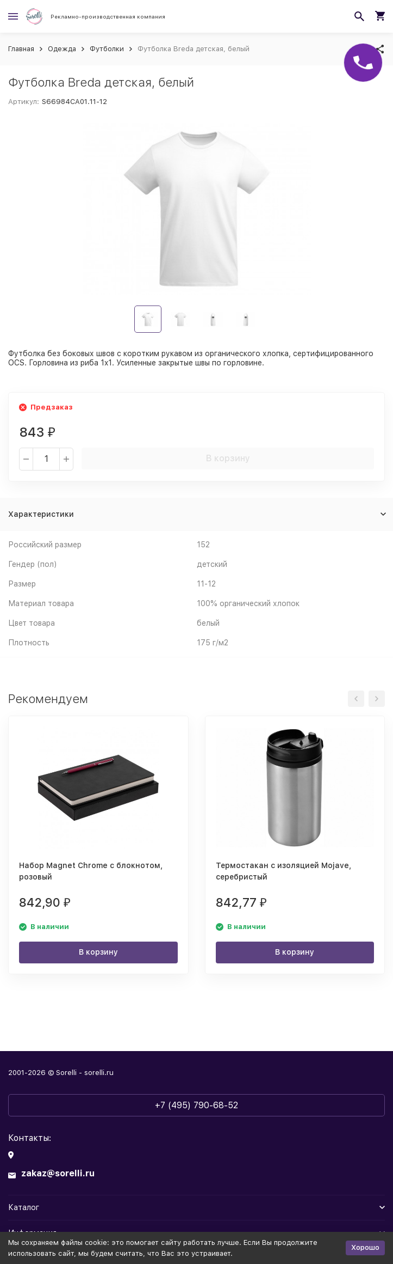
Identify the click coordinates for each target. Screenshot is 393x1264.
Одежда (62, 49)
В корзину (228, 458)
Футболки (107, 49)
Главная (21, 49)
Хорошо (365, 1247)
